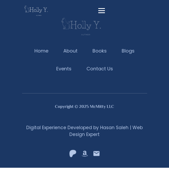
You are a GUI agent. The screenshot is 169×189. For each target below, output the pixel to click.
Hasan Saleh (114, 127)
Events (63, 68)
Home (41, 51)
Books (100, 51)
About (70, 51)
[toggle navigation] (101, 10)
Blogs (128, 51)
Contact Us (99, 68)
